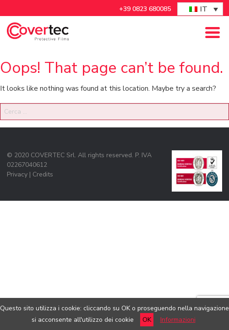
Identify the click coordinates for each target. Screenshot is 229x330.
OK (146, 319)
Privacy (17, 174)
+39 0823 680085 (145, 9)
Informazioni (178, 319)
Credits (43, 174)
